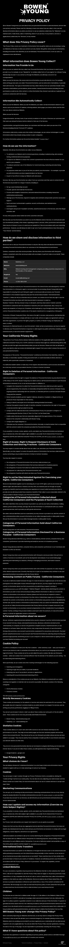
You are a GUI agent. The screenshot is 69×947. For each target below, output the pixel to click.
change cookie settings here (16, 696)
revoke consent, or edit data (55, 436)
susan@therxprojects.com (11, 589)
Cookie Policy (44, 139)
